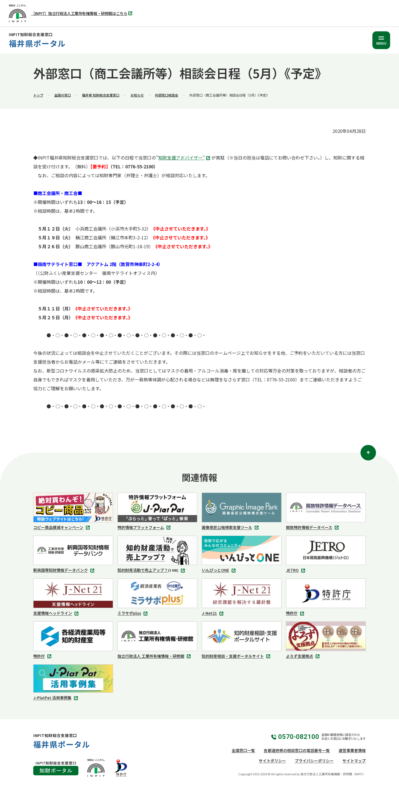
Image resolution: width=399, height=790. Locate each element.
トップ (38, 95)
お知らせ (137, 95)
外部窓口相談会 (166, 95)
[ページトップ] (368, 453)
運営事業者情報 (352, 750)
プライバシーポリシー (314, 760)
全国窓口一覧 (243, 750)
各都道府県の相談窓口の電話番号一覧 (297, 750)
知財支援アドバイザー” (184, 158)
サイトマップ (354, 760)
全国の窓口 (62, 95)
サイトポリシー (272, 760)
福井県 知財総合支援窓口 (100, 95)
